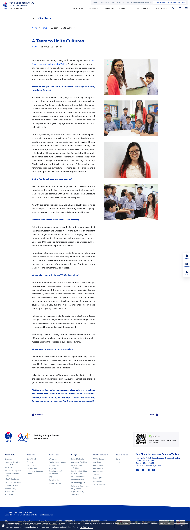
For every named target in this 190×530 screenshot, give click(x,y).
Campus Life (125, 8)
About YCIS (78, 8)
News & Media (162, 8)
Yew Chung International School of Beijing (22, 4)
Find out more (86, 527)
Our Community (143, 8)
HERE (11, 515)
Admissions (108, 8)
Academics (93, 8)
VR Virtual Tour (118, 2)
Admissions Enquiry (100, 2)
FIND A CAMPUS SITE (18, 8)
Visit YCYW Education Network (139, 2)
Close (181, 525)
